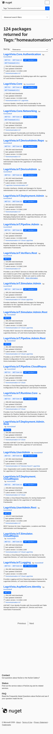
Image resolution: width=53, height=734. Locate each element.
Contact (6, 675)
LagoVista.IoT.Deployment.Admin (24, 196)
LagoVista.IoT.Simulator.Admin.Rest (25, 312)
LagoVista (24, 100)
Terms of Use (27, 722)
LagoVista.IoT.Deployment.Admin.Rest (24, 423)
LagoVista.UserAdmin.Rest (20, 507)
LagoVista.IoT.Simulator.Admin (22, 283)
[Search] (47, 8)
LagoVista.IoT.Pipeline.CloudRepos (25, 366)
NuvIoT (29, 466)
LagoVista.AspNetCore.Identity (22, 587)
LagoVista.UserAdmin (17, 452)
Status (5, 683)
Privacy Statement (41, 722)
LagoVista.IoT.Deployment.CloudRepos (20, 477)
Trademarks (6, 725)
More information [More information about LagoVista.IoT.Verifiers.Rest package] (32, 278)
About (18, 722)
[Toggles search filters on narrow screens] (47, 17)
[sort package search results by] (29, 50)
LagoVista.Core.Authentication (22, 54)
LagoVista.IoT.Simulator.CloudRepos (18, 535)
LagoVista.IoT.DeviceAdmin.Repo (24, 140)
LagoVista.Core (13, 84)
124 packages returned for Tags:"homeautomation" (26, 34)
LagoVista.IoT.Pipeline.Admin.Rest (25, 338)
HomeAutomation (12, 73)
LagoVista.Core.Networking (20, 111)
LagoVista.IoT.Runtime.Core (21, 393)
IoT (19, 73)
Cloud (23, 240)
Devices (24, 466)
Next (31, 623)
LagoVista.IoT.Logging (17, 562)
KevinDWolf (8, 57)
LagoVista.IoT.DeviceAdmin (20, 169)
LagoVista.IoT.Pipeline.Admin (21, 224)
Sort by (7, 49)
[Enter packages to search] (23, 8)
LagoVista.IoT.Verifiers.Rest (20, 253)
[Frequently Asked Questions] (4, 693)
